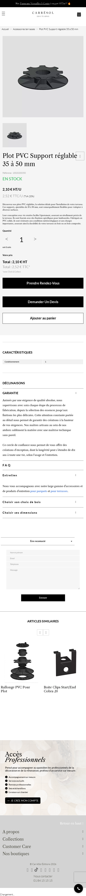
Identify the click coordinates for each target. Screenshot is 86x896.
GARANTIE (10, 393)
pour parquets (38, 491)
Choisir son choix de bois (22, 502)
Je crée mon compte (25, 800)
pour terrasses (59, 491)
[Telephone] (78, 888)
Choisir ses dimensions (20, 512)
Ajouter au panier (43, 318)
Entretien (10, 475)
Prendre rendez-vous (43, 283)
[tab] (43, 393)
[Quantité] (21, 239)
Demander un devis (43, 302)
